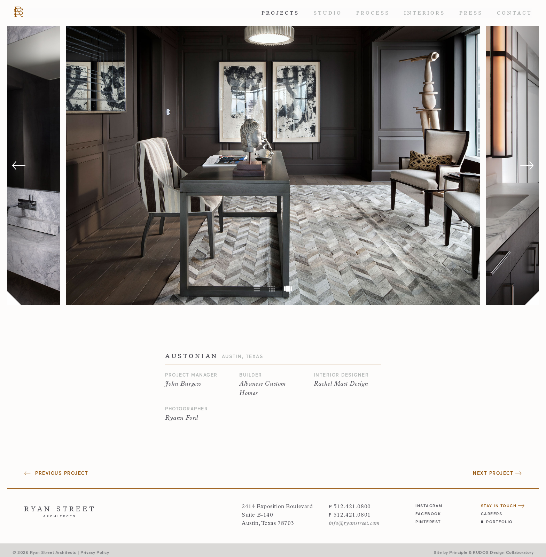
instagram (429, 505)
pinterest (428, 521)
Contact (514, 13)
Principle (458, 552)
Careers (491, 513)
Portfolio (497, 521)
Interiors (424, 13)
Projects (280, 13)
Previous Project (56, 473)
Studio (327, 13)
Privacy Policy (94, 552)
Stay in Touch (503, 505)
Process (373, 13)
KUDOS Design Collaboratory (503, 552)
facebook (428, 513)
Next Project (497, 473)
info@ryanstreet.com (354, 523)
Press (471, 13)
